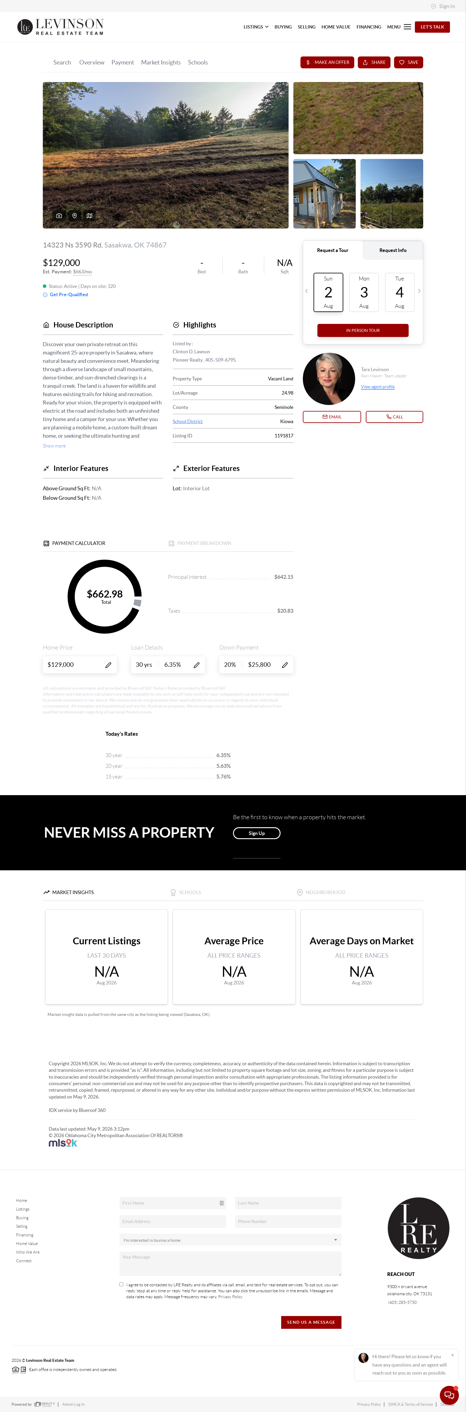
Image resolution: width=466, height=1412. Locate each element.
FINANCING (369, 26)
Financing (24, 1235)
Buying (22, 1217)
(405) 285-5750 (402, 1302)
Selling (21, 1226)
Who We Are (28, 1252)
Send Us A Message (311, 1322)
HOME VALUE (336, 26)
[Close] (452, 1355)
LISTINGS (256, 26)
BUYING (283, 26)
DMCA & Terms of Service (410, 1404)
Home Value (27, 1243)
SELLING (307, 26)
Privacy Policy (230, 1296)
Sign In (443, 6)
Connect (24, 1260)
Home (21, 1200)
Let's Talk (432, 26)
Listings (22, 1209)
